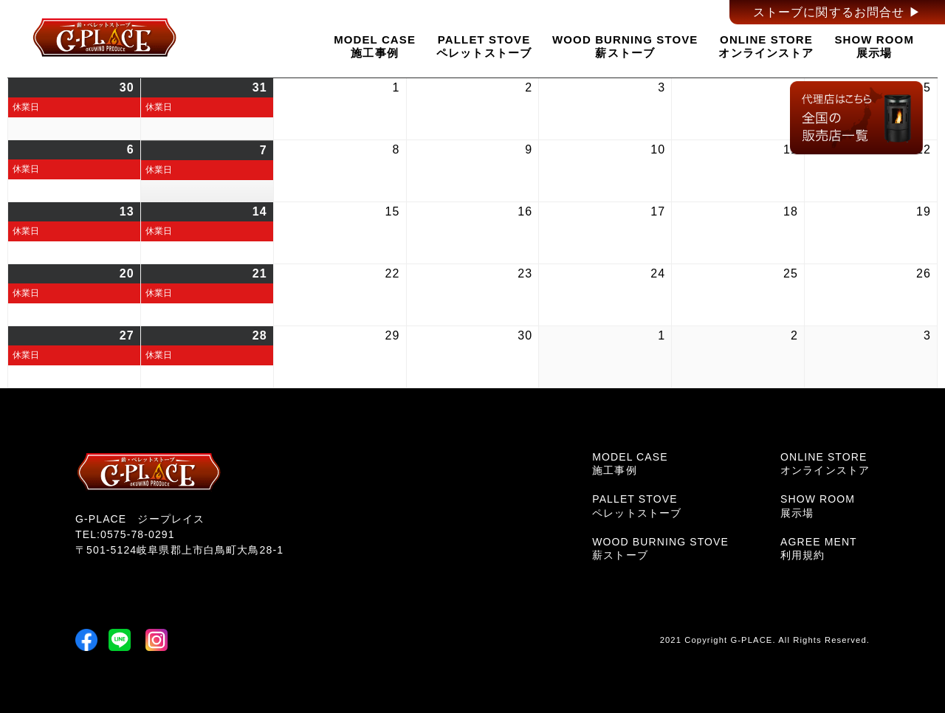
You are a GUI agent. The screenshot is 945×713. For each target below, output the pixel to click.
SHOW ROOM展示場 (874, 45)
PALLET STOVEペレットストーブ (484, 45)
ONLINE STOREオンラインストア (766, 45)
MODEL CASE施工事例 (375, 45)
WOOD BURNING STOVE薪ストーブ (625, 45)
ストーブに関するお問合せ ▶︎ (837, 12)
